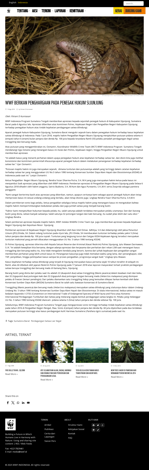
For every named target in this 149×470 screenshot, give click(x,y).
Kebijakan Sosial (76, 429)
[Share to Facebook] (8, 402)
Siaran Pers (50, 441)
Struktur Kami (75, 424)
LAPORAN (60, 10)
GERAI (118, 10)
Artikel (48, 424)
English (12, 2)
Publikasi (49, 429)
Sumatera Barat (22, 321)
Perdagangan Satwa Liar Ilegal (46, 321)
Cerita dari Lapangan (49, 435)
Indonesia (23, 2)
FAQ (70, 437)
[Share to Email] (28, 402)
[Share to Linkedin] (23, 402)
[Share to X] (13, 402)
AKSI (34, 10)
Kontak (71, 433)
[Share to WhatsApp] (18, 402)
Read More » (11, 374)
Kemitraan (77, 10)
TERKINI (46, 10)
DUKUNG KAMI (133, 10)
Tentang (22, 10)
